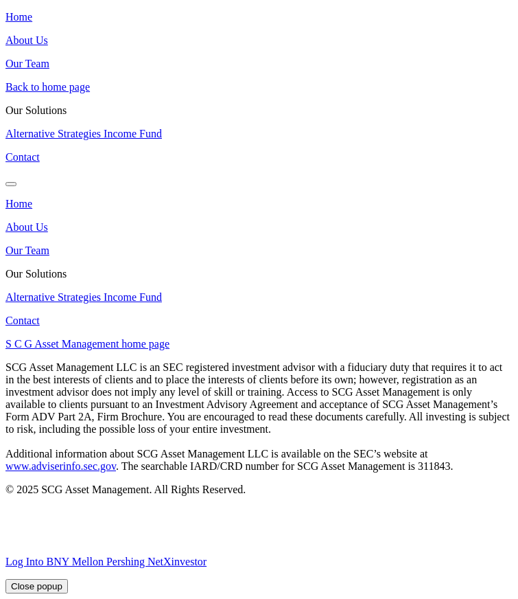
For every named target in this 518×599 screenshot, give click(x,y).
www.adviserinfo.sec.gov (60, 466)
